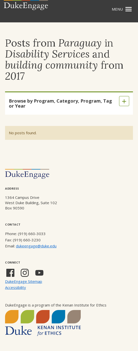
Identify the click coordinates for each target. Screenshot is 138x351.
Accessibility (15, 287)
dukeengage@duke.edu (36, 245)
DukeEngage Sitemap (23, 281)
